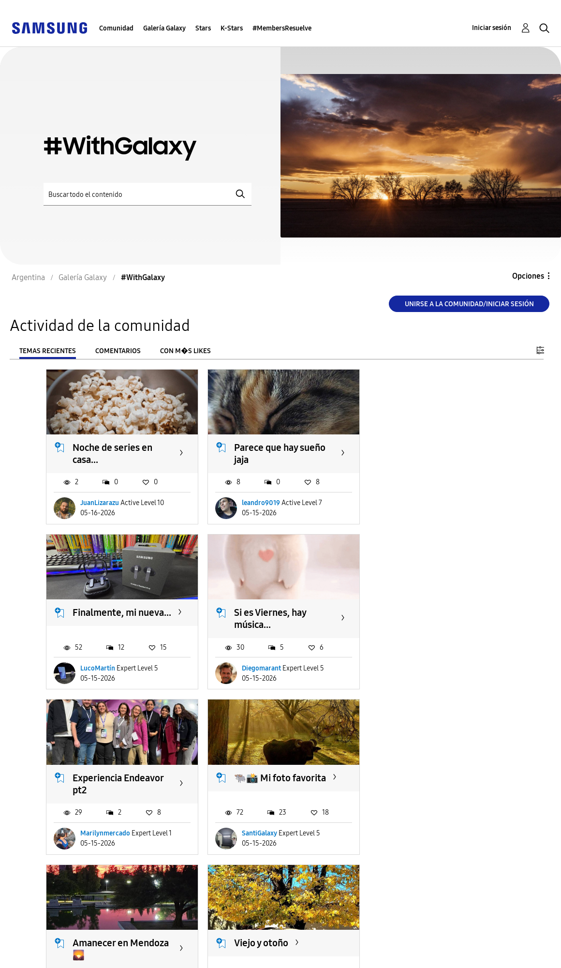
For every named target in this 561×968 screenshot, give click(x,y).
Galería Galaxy (164, 28)
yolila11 (251, 831)
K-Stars (232, 28)
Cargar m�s (78, 889)
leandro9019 (259, 502)
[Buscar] (147, 194)
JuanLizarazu (99, 502)
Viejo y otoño (259, 775)
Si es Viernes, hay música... (109, 617)
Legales (182, 956)
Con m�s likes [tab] (185, 351)
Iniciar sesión (491, 28)
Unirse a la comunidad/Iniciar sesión (469, 304)
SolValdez (95, 831)
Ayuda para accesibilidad (61, 941)
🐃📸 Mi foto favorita (438, 611)
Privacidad (35, 956)
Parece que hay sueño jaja (278, 452)
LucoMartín (416, 502)
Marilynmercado (265, 666)
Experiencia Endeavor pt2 (277, 617)
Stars (203, 28)
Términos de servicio (207, 941)
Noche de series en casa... (112, 452)
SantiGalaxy (417, 666)
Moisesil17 (414, 831)
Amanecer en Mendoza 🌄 (121, 781)
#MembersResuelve (281, 28)
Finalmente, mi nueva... (424, 452)
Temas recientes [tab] (47, 351)
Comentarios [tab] (118, 351)
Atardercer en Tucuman (421, 781)
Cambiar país (345, 948)
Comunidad (116, 28)
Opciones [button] (528, 276)
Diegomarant (99, 666)
